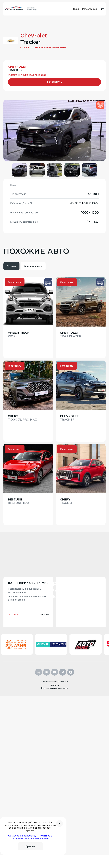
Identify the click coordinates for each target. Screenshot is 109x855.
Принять (30, 846)
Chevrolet (33, 39)
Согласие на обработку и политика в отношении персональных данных (30, 837)
